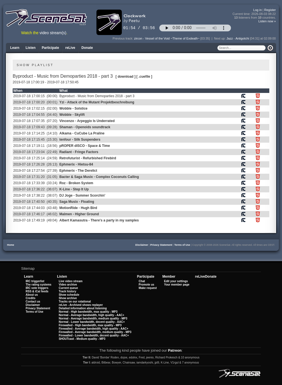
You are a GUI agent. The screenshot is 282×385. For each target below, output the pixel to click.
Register (270, 10)
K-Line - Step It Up (74, 189)
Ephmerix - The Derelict (78, 171)
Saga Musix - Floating (76, 202)
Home (10, 244)
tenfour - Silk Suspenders (79, 140)
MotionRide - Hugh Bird (78, 208)
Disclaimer (141, 244)
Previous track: (123, 38)
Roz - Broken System (76, 183)
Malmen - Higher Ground (79, 214)
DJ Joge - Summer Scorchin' (82, 195)
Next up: (220, 38)
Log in (257, 10)
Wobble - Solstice (73, 108)
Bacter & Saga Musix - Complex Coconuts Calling (99, 177)
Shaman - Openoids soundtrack (84, 127)
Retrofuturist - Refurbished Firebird (87, 158)
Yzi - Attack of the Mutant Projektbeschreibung (96, 102)
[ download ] (126, 77)
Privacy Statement (161, 244)
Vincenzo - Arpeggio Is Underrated (86, 121)
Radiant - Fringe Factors (78, 152)
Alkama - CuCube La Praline (81, 133)
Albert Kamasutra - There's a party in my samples (99, 220)
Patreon (174, 350)
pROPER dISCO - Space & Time (84, 146)
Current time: (254, 14)
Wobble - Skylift (72, 115)
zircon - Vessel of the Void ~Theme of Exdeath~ (166, 38)
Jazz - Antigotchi (237, 38)
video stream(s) (52, 33)
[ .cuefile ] (144, 77)
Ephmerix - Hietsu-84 (76, 164)
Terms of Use (182, 244)
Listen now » (267, 21)
